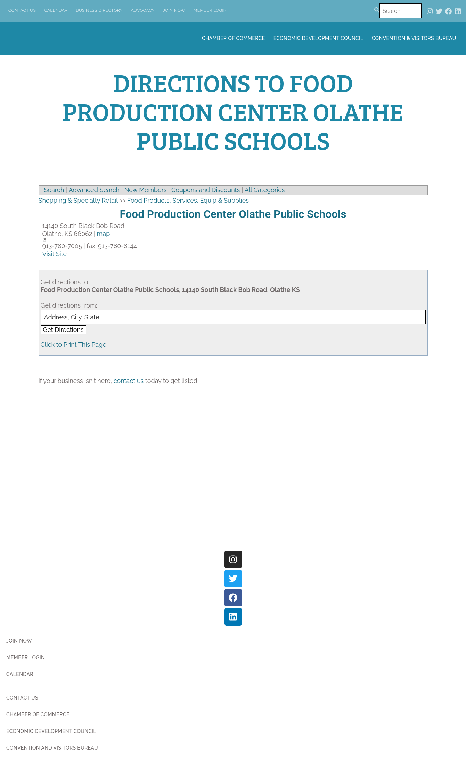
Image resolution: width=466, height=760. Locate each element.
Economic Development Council (318, 38)
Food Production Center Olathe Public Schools (233, 214)
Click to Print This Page (74, 344)
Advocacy (143, 10)
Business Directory (99, 10)
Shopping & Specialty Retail (78, 200)
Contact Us (22, 10)
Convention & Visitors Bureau (414, 38)
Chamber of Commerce (233, 38)
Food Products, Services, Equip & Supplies (188, 200)
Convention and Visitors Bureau (52, 748)
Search (54, 190)
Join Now (174, 10)
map (103, 233)
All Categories (265, 190)
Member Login (210, 10)
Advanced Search (94, 190)
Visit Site (54, 254)
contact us (129, 380)
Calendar (55, 10)
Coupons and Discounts (205, 190)
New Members (145, 190)
